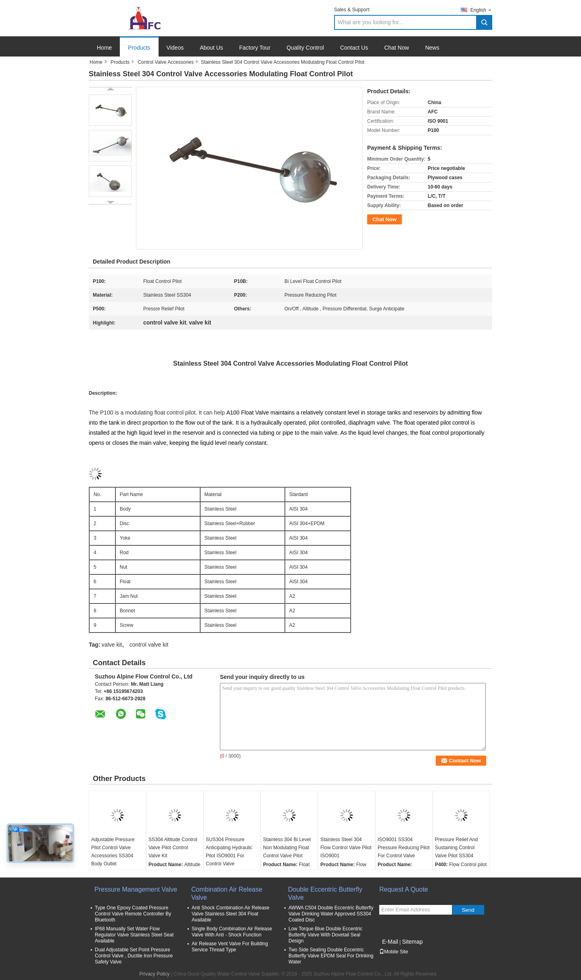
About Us (211, 47)
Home (104, 47)
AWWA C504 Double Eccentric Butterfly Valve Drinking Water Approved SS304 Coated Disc (331, 914)
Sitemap (412, 941)
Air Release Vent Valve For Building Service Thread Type (230, 947)
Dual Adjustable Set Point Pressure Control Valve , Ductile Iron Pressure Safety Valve (134, 956)
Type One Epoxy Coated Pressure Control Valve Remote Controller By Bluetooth (133, 914)
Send (468, 910)
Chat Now (396, 47)
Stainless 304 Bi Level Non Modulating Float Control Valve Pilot (287, 848)
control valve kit (149, 644)
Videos (175, 47)
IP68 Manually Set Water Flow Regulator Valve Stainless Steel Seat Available (134, 935)
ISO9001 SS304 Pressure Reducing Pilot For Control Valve (404, 848)
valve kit (112, 644)
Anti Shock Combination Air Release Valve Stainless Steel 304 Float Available (231, 914)
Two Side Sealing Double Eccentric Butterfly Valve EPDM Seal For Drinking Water (331, 956)
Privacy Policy (155, 974)
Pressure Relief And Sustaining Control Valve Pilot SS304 (456, 848)
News (432, 47)
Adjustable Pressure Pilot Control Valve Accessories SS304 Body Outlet (112, 852)
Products (139, 47)
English (481, 10)
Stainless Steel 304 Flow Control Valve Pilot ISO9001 (346, 848)
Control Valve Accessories (166, 62)
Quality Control (305, 47)
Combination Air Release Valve (226, 893)
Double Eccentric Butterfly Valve (325, 893)
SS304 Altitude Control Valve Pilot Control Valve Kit (172, 848)
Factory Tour (255, 47)
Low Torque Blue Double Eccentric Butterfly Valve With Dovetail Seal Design (325, 935)
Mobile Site (393, 952)
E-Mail (390, 941)
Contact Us (354, 47)
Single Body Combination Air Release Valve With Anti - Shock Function (232, 932)
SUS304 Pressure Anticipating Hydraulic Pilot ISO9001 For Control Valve (229, 852)
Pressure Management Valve (135, 889)
